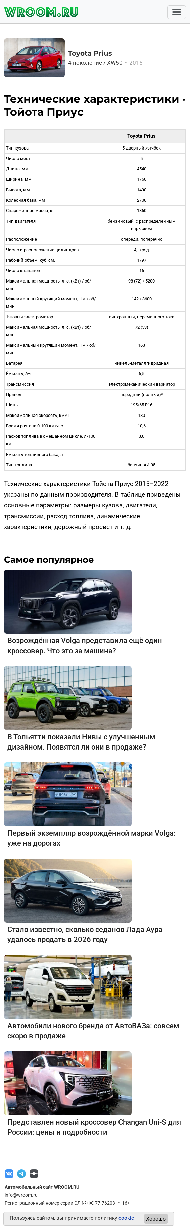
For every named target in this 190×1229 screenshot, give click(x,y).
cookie (126, 1218)
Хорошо (156, 1219)
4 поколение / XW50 (105, 62)
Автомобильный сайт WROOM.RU (42, 1187)
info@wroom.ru (21, 1195)
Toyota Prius (90, 53)
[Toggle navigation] (176, 12)
